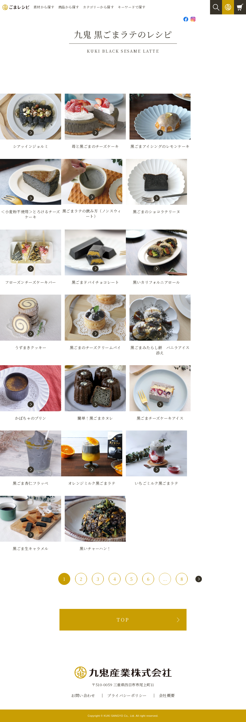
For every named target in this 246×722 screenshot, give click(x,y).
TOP (123, 619)
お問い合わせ (210, 19)
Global (238, 19)
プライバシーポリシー (127, 695)
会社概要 (167, 695)
